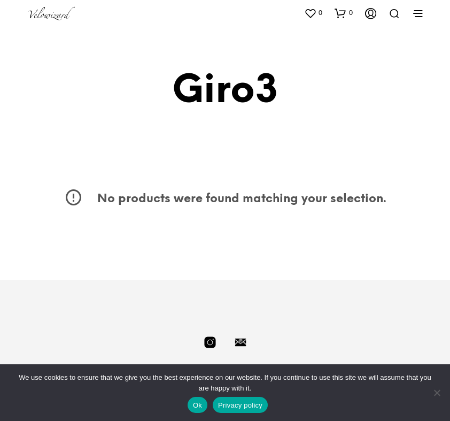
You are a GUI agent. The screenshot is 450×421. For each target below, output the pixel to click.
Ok (197, 405)
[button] (313, 12)
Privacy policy (240, 405)
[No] (436, 392)
